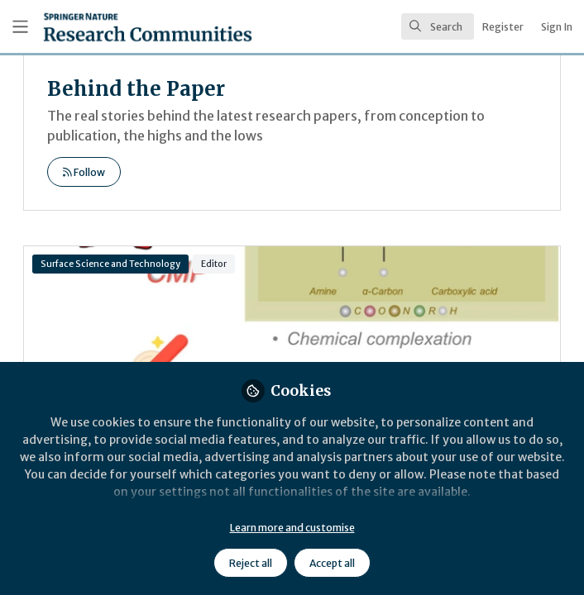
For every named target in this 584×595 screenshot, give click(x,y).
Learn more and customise (292, 527)
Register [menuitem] (503, 27)
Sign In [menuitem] (556, 27)
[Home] (110, 27)
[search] (437, 26)
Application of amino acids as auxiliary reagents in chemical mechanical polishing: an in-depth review (292, 312)
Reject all (250, 563)
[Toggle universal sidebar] (20, 27)
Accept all (332, 563)
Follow (84, 172)
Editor (214, 264)
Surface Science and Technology (110, 264)
